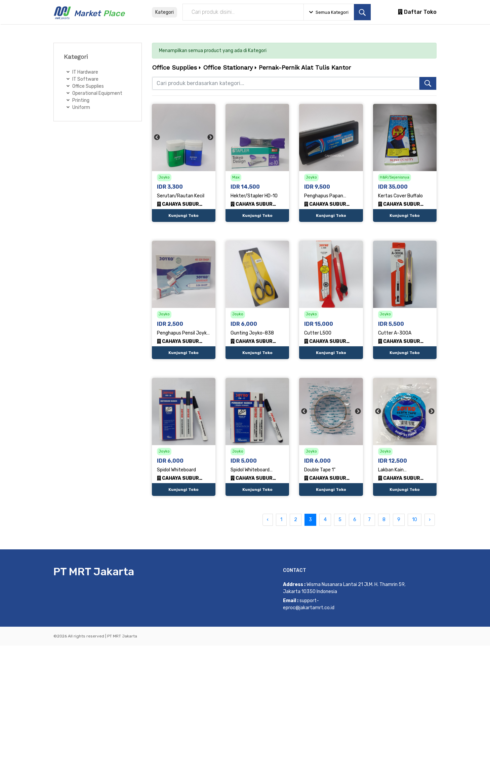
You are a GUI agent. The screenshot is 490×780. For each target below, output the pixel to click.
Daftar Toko (417, 12)
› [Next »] (430, 519)
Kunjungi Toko (183, 215)
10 (414, 519)
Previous (157, 137)
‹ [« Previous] (268, 519)
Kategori (164, 12)
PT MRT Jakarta (93, 571)
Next (210, 137)
